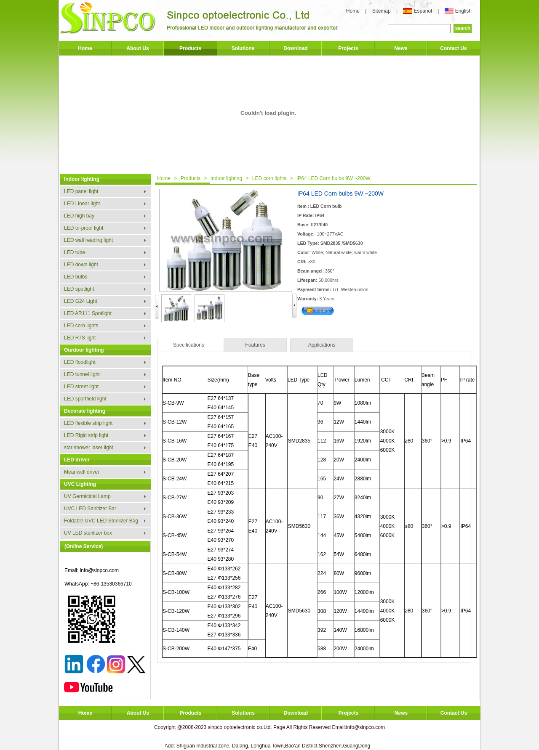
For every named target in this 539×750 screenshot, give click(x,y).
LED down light (81, 265)
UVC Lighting (80, 484)
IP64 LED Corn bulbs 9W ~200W (333, 178)
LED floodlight (80, 362)
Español (423, 11)
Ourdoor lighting (84, 350)
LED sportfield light (85, 399)
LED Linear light (82, 204)
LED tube (74, 252)
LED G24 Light (80, 301)
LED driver (77, 460)
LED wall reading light (88, 240)
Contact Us (453, 48)
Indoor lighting (81, 179)
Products (190, 48)
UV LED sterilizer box (88, 533)
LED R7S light (80, 338)
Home (353, 11)
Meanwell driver (81, 472)
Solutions (243, 48)
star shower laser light (88, 448)
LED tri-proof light (83, 228)
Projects (348, 48)
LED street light (81, 387)
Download (295, 48)
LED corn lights (81, 326)
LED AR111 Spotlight (88, 313)
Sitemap (382, 11)
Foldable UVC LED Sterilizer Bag (101, 521)
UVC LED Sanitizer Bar (90, 508)
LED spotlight (79, 289)
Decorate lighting (84, 411)
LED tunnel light (82, 374)
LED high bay (79, 216)
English (463, 11)
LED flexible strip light (88, 423)
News (400, 48)
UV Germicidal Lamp (87, 496)
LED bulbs (75, 277)
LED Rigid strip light (86, 435)
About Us (137, 48)
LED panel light (81, 191)
